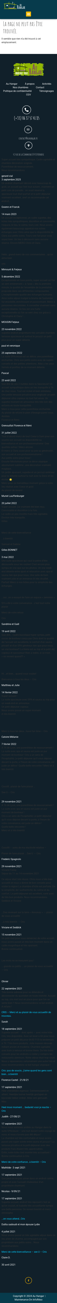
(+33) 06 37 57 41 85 (26, 118)
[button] (28, 14)
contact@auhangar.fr (28, 138)
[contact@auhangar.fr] (28, 129)
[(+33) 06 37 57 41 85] (26, 109)
